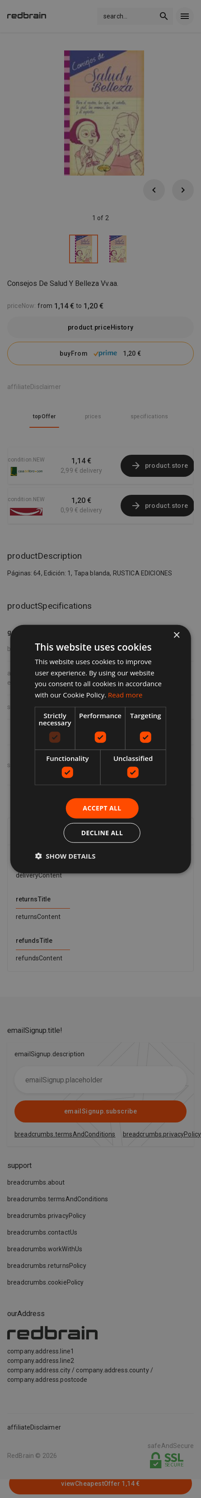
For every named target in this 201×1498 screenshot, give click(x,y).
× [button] (176, 635)
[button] (65, 856)
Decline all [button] (102, 832)
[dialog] (100, 749)
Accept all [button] (102, 808)
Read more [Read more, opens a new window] (125, 694)
